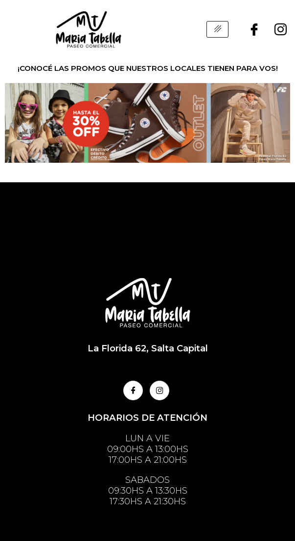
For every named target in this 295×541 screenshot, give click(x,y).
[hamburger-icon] (217, 29)
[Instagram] (280, 29)
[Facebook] (254, 29)
